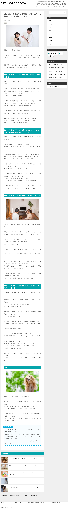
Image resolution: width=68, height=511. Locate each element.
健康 (50, 30)
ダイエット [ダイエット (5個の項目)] (53, 53)
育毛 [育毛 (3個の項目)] (61, 53)
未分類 (50, 40)
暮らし (5, 23)
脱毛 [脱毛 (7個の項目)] (51, 56)
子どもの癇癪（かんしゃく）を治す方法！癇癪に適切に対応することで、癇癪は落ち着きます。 (25, 473)
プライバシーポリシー (54, 86)
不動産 (50, 24)
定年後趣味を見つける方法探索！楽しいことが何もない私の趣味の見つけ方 (12, 495)
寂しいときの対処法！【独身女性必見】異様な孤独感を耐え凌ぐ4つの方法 (24, 480)
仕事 (50, 27)
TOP (9, 502)
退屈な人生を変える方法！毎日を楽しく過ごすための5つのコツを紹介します (24, 465)
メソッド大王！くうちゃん (14, 2)
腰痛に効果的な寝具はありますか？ (57, 71)
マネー (50, 20)
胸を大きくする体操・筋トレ (55, 64)
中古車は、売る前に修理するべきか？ (57, 74)
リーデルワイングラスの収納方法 (56, 67)
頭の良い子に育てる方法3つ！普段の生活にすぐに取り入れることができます (24, 487)
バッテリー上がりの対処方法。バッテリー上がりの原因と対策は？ (33, 495)
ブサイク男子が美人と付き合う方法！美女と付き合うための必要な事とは (23, 458)
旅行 (50, 34)
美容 (50, 44)
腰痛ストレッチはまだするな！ (56, 77)
